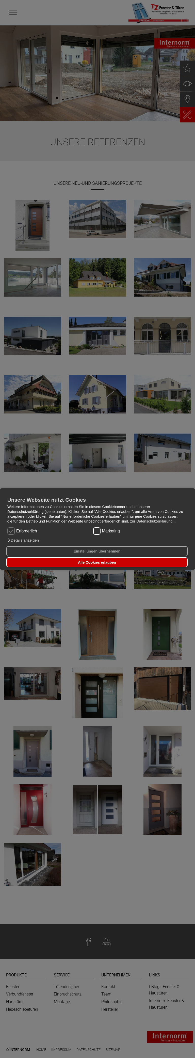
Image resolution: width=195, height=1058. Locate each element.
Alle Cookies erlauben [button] (97, 562)
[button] (23, 540)
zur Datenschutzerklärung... (152, 521)
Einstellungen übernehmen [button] (97, 551)
